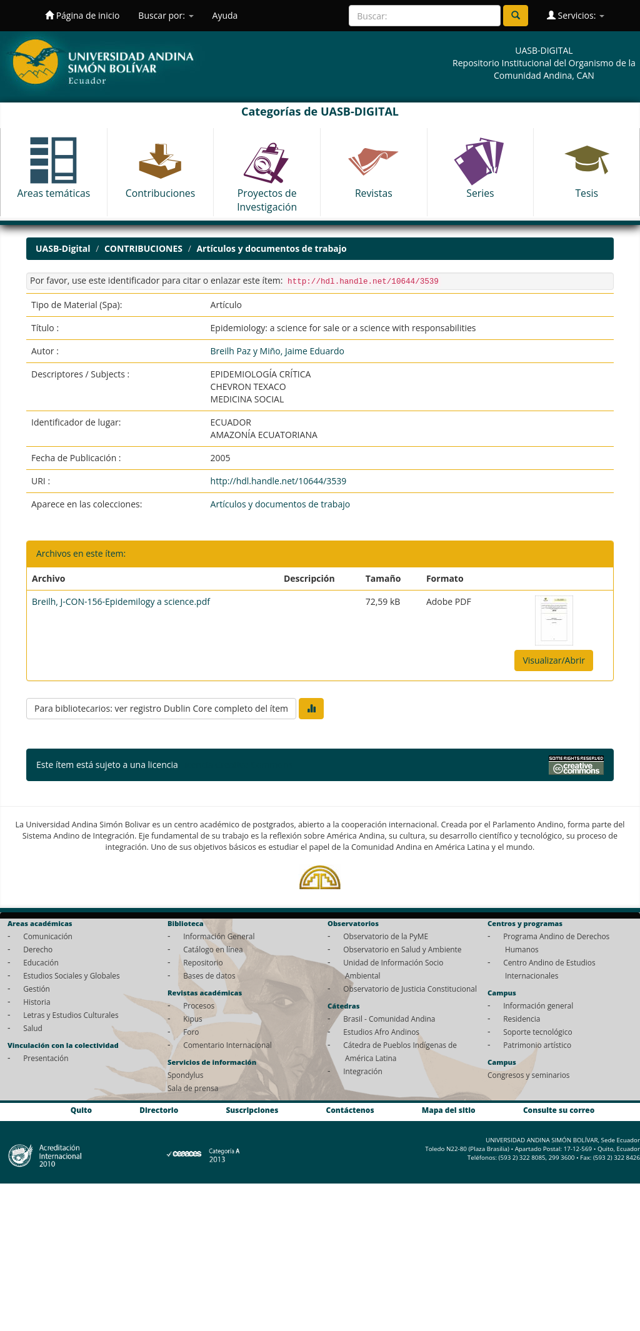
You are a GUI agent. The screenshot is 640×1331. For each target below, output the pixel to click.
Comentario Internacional (227, 1045)
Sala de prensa (193, 1088)
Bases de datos (209, 975)
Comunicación (47, 936)
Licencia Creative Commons (236, 764)
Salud (32, 1028)
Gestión (36, 989)
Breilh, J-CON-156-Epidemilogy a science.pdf (121, 601)
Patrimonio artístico (537, 1045)
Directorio (158, 1110)
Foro (191, 1032)
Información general (538, 1005)
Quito (81, 1110)
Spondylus (185, 1075)
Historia (36, 1002)
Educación (41, 962)
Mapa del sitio (449, 1110)
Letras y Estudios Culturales (71, 1015)
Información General (218, 936)
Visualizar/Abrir (553, 660)
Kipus (192, 1019)
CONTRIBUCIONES (143, 248)
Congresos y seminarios (528, 1075)
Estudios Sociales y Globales (71, 975)
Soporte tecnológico (537, 1032)
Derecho (37, 949)
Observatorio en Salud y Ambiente (402, 949)
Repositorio (203, 962)
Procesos (198, 1005)
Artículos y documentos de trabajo (271, 248)
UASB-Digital (63, 248)
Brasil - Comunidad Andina (389, 1019)
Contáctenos (350, 1110)
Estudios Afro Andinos (381, 1032)
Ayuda (225, 15)
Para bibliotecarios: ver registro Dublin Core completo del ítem (161, 708)
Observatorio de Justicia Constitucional (410, 989)
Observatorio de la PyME (385, 936)
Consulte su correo (558, 1110)
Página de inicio (82, 15)
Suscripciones (252, 1110)
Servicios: (575, 15)
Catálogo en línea (212, 949)
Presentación (45, 1058)
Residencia (521, 1019)
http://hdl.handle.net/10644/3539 (279, 481)
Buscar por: (165, 15)
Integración (362, 1071)
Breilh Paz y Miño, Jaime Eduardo (277, 351)
